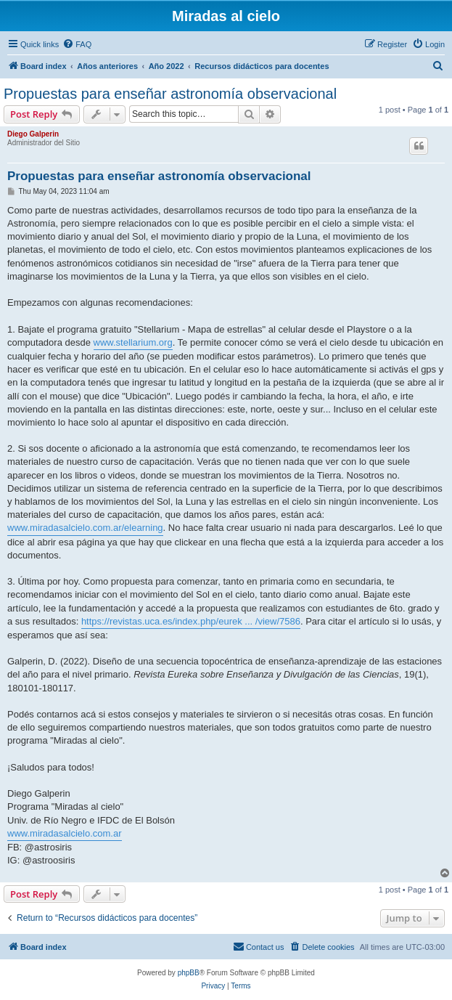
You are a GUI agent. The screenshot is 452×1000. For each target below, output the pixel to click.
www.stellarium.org (133, 342)
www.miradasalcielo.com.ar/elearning (85, 527)
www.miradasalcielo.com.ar (64, 833)
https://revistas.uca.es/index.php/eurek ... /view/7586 (190, 621)
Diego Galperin (33, 134)
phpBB (189, 973)
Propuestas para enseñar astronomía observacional (170, 94)
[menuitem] (76, 44)
